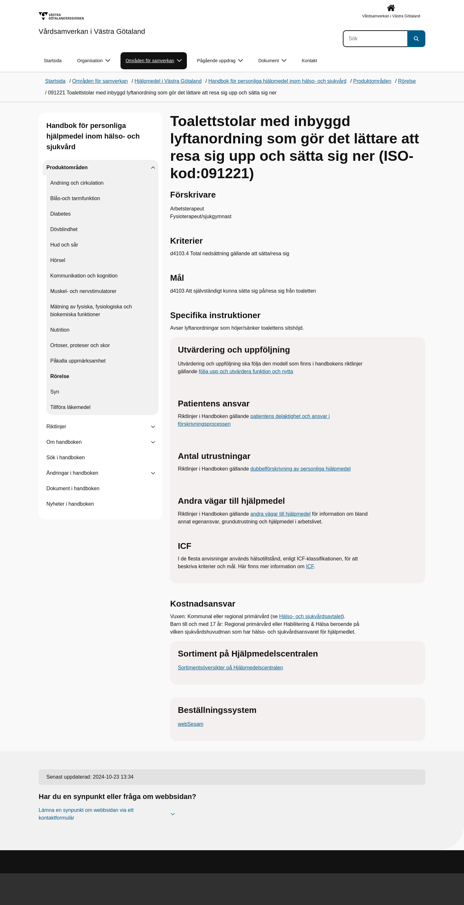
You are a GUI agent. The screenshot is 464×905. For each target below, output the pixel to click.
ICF (310, 566)
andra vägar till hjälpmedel (280, 514)
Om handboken (64, 442)
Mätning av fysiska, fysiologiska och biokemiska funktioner (91, 310)
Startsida (53, 60)
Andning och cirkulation (76, 183)
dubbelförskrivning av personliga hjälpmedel (300, 469)
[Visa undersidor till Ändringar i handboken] (153, 473)
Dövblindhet (64, 229)
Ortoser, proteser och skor (80, 345)
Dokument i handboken (73, 488)
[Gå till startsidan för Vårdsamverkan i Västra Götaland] (92, 23)
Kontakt (309, 60)
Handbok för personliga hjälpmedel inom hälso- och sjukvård (93, 136)
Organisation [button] (93, 60)
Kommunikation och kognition (84, 275)
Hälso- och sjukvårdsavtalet (310, 616)
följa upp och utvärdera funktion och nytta (246, 371)
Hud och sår (64, 245)
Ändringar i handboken (72, 473)
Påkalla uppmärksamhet (78, 361)
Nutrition (60, 330)
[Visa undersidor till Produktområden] (153, 167)
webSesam (190, 724)
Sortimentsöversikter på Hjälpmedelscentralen (230, 667)
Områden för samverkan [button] (154, 60)
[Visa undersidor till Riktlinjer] (153, 426)
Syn (54, 391)
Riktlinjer (56, 426)
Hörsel (57, 260)
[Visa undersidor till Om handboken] (153, 442)
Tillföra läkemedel (70, 407)
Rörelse (59, 376)
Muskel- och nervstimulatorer (83, 291)
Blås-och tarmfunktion (75, 198)
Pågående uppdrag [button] (220, 60)
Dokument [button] (272, 60)
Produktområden (67, 167)
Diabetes (60, 214)
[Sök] (375, 38)
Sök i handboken (65, 457)
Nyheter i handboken (70, 504)
